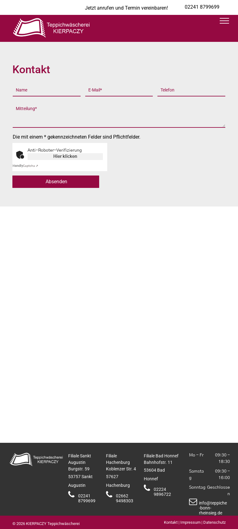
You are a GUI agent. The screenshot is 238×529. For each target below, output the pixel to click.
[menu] (224, 21)
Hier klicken (65, 156)
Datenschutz (214, 522)
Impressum (190, 522)
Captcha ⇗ (24, 165)
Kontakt (171, 522)
